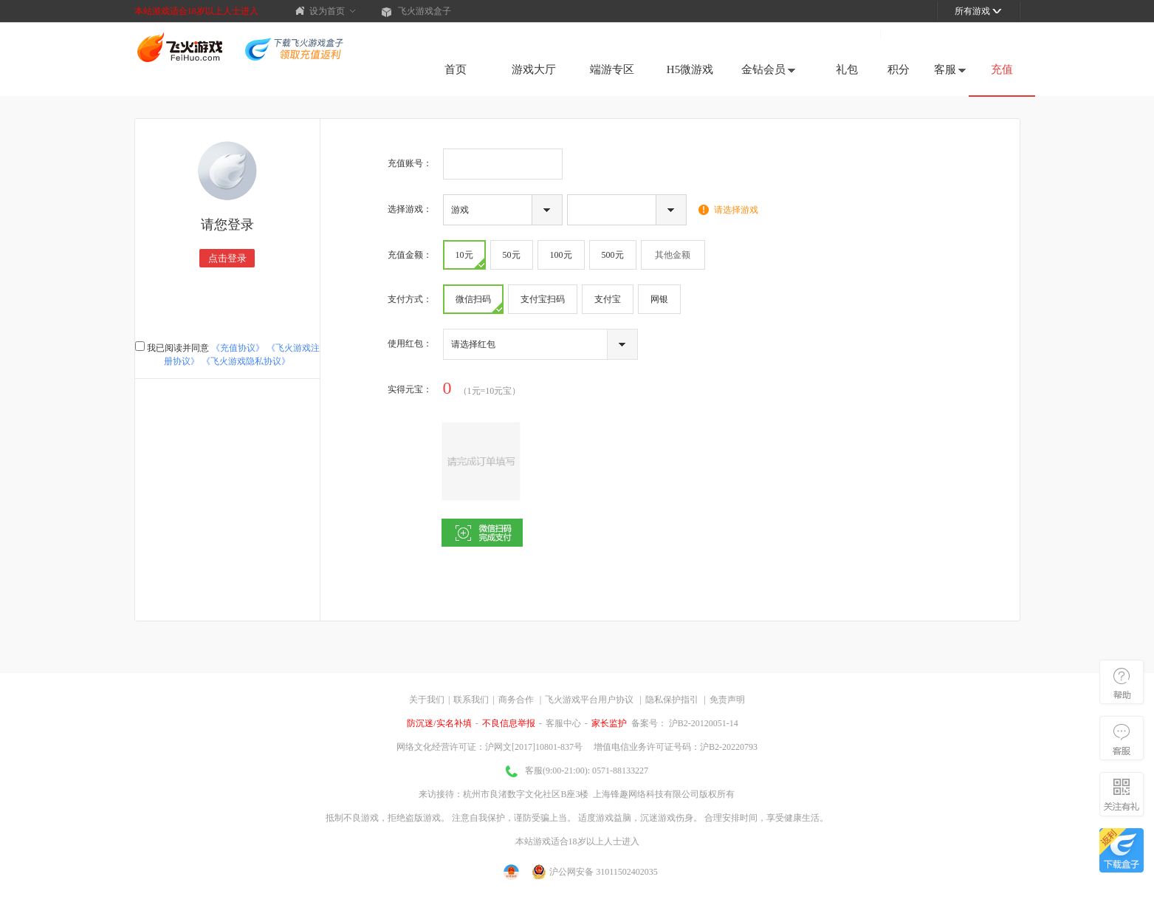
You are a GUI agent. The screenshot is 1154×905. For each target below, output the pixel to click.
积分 (898, 69)
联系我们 (471, 699)
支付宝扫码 (543, 299)
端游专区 (612, 69)
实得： (410, 389)
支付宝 (607, 299)
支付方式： (410, 299)
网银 (659, 299)
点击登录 (227, 258)
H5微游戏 (690, 69)
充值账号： (410, 163)
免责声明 (727, 699)
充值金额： (410, 255)
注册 (859, 33)
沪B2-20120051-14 (702, 723)
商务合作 (516, 699)
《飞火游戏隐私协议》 (246, 361)
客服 (950, 69)
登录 (899, 33)
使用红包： (410, 343)
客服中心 (563, 723)
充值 (1002, 69)
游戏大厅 (534, 69)
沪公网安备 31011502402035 (595, 872)
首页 (455, 69)
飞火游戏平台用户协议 (589, 699)
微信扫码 (479, 303)
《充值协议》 (237, 348)
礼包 (847, 69)
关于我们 (426, 699)
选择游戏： (410, 209)
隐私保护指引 (671, 699)
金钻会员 (768, 69)
